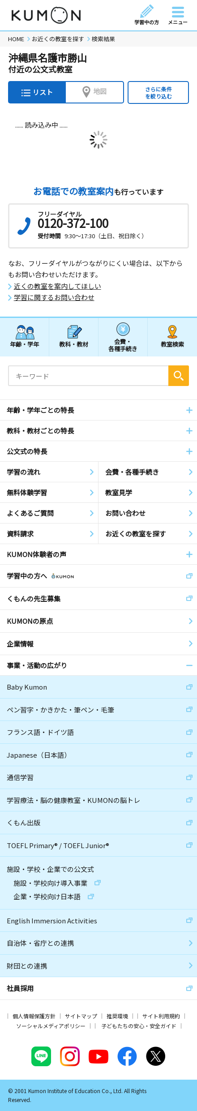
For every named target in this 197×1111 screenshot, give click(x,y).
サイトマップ (81, 1016)
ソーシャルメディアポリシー (51, 1025)
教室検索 (172, 344)
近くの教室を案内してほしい (57, 286)
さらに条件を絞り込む (158, 92)
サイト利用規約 (161, 1016)
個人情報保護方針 (34, 1016)
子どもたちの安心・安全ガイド (138, 1025)
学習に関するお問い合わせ (54, 297)
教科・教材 (73, 344)
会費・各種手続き (122, 344)
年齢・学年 (24, 344)
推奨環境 (117, 1016)
